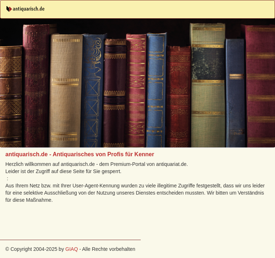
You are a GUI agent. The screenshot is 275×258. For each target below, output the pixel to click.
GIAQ (72, 249)
